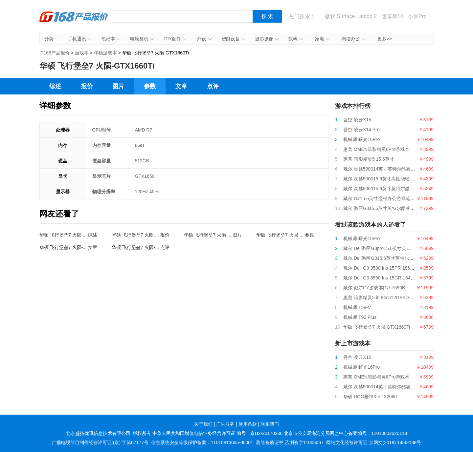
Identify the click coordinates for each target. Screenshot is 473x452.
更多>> (384, 38)
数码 (295, 38)
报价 (87, 86)
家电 (322, 38)
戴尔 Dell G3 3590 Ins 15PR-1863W (380, 268)
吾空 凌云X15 (357, 119)
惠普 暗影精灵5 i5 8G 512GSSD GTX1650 (386, 297)
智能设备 (233, 38)
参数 (150, 86)
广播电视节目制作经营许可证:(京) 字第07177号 (100, 442)
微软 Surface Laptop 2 (351, 16)
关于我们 (203, 424)
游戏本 (82, 52)
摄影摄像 (267, 38)
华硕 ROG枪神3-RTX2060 (370, 396)
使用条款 (247, 424)
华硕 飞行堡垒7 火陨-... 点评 (140, 247)
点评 (213, 86)
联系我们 (269, 424)
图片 (118, 86)
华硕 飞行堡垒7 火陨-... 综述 (68, 234)
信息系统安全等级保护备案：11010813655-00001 (202, 442)
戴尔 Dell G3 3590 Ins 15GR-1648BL (381, 277)
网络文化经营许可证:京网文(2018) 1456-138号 (373, 442)
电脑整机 (142, 38)
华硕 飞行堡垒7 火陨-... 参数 (285, 234)
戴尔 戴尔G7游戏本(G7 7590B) (375, 287)
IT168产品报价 (73, 21)
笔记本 (111, 38)
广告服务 (225, 424)
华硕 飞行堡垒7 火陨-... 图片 (213, 234)
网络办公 (354, 38)
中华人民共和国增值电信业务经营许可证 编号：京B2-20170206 (217, 433)
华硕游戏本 (105, 52)
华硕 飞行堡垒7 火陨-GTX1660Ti (376, 327)
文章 (181, 86)
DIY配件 (175, 38)
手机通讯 (80, 38)
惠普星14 (392, 16)
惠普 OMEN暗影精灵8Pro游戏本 (376, 149)
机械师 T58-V (357, 307)
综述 (55, 86)
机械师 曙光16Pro (361, 139)
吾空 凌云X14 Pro (361, 129)
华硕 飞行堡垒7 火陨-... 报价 (140, 234)
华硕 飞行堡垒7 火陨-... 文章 (68, 247)
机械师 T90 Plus (359, 317)
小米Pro (417, 16)
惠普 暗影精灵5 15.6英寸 (368, 159)
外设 (204, 38)
